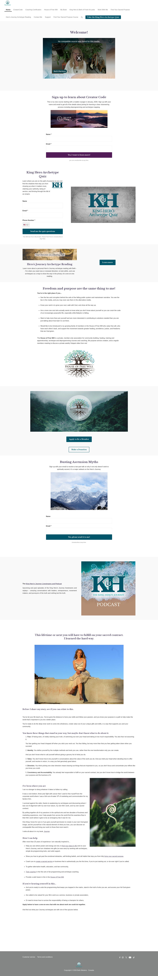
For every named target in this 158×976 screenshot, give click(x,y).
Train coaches (31, 872)
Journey (47, 831)
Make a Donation (79, 450)
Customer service (29, 957)
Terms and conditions (45, 957)
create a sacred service (44, 861)
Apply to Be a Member (79, 439)
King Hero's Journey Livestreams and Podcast (44, 584)
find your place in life (69, 846)
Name (25, 201)
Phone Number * (29, 220)
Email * (48, 144)
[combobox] (26, 224)
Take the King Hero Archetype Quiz (103, 17)
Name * (49, 134)
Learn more (107, 262)
